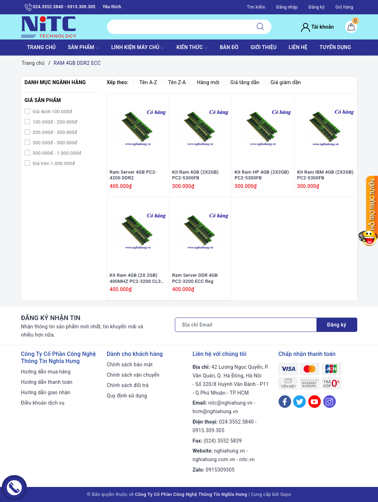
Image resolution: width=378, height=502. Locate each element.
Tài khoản (317, 27)
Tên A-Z (144, 82)
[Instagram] (329, 401)
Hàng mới (204, 82)
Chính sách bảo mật (130, 364)
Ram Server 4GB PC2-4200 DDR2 (133, 175)
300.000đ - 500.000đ (54, 142)
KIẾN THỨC (191, 48)
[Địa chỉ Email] (246, 325)
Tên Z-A (173, 82)
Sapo (285, 494)
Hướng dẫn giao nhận (45, 392)
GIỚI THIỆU (264, 47)
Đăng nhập (287, 7)
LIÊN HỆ (298, 47)
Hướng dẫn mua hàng (46, 372)
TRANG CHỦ (41, 47)
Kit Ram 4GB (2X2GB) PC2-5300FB (195, 175)
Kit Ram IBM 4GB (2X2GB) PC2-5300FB (325, 175)
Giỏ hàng (344, 7)
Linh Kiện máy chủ (137, 48)
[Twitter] (299, 401)
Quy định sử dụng (127, 396)
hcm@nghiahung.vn (215, 411)
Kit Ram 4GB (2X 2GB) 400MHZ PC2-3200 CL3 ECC (135, 279)
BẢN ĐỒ (229, 47)
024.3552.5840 (236, 422)
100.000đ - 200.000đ (54, 122)
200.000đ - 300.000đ (54, 132)
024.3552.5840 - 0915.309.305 (60, 7)
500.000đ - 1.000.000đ (56, 153)
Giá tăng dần (241, 82)
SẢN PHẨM (83, 48)
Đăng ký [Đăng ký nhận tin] (337, 325)
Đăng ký (316, 7)
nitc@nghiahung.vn (230, 403)
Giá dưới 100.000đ (51, 111)
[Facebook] (285, 401)
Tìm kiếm (256, 7)
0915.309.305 (209, 430)
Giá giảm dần (282, 82)
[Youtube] (314, 401)
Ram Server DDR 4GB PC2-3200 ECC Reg (195, 278)
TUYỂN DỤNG (335, 47)
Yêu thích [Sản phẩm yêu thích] (112, 6)
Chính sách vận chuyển (133, 375)
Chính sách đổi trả (128, 385)
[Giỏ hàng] (351, 27)
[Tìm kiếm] (260, 27)
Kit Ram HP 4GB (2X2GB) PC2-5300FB (262, 175)
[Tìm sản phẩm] (178, 27)
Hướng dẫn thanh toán (47, 382)
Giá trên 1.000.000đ (53, 163)
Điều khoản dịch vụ (43, 403)
